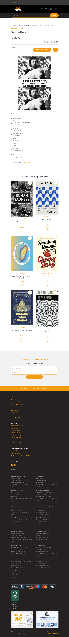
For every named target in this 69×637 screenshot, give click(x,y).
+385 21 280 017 (41, 563)
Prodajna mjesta (16, 402)
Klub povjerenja (15, 410)
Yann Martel (47, 216)
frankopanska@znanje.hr (18, 537)
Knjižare (13, 2)
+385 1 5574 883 (16, 535)
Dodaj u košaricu (42, 49)
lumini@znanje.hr (42, 512)
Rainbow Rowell (47, 273)
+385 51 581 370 (41, 522)
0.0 (51, 42)
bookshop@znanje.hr (18, 482)
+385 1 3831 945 (16, 575)
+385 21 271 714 (16, 508)
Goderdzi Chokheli (22, 219)
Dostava (13, 415)
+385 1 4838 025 (16, 563)
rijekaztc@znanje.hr (43, 524)
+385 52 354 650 (16, 440)
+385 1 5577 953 (16, 442)
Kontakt (13, 399)
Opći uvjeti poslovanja (17, 404)
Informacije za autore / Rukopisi (20, 455)
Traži (54, 15)
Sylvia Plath (47, 329)
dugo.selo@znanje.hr (18, 565)
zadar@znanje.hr (16, 524)
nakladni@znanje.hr (16, 451)
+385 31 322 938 (16, 549)
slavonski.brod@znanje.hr (44, 496)
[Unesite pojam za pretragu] (35, 15)
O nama (13, 397)
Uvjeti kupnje (14, 412)
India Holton (21, 327)
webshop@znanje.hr (17, 425)
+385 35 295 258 (16, 437)
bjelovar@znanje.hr (43, 551)
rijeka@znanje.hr (16, 496)
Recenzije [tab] (27, 162)
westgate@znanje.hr (43, 537)
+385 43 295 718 (16, 428)
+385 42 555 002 (41, 510)
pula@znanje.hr (42, 482)
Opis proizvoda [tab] (16, 162)
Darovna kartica (15, 417)
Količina (14, 47)
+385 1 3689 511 (15, 453)
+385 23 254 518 (16, 435)
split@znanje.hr (16, 510)
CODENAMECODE (53, 634)
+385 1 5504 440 (16, 430)
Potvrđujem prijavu (34, 377)
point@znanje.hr (16, 577)
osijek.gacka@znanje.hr (18, 551)
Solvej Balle (21, 273)
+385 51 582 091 (16, 433)
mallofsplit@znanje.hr (43, 565)
